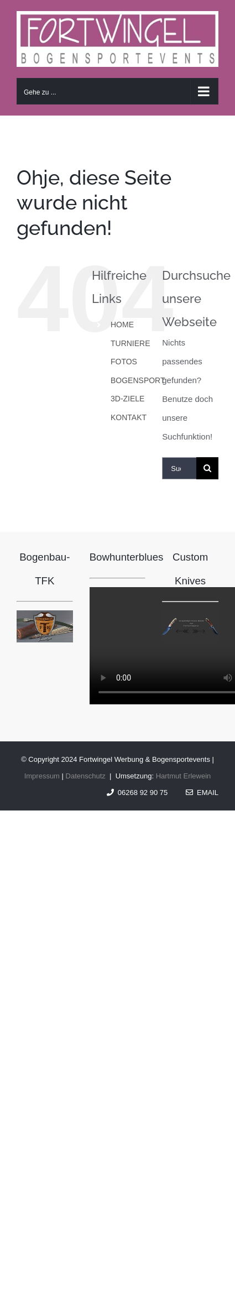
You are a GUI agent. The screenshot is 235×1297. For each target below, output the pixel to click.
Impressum (42, 776)
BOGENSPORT (138, 380)
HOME (122, 324)
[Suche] (207, 468)
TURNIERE (130, 343)
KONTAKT (129, 417)
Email (202, 792)
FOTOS (124, 361)
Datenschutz (86, 776)
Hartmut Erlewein (183, 776)
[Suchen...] (179, 468)
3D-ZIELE (127, 398)
